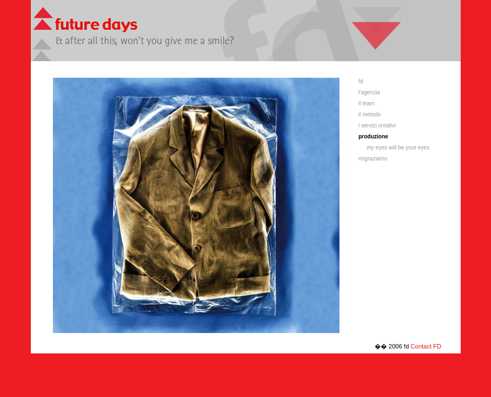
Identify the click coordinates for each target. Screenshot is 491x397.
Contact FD (426, 346)
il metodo (370, 114)
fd (361, 81)
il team (367, 103)
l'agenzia (369, 92)
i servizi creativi (377, 125)
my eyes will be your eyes (398, 147)
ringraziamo (373, 158)
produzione (374, 136)
